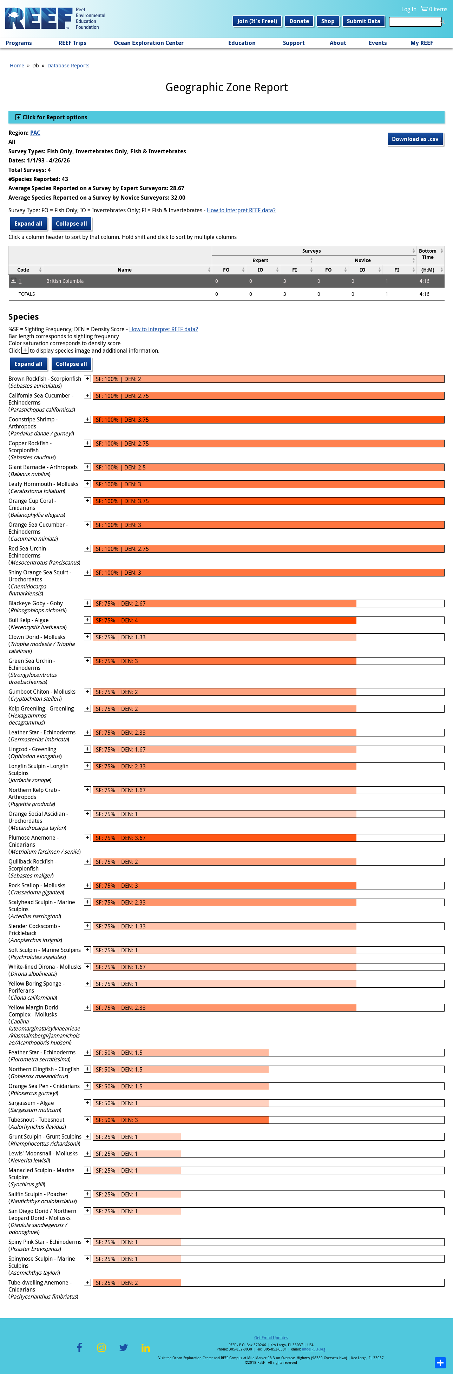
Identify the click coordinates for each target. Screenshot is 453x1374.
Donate (299, 21)
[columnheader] (314, 250)
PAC (35, 132)
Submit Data (363, 21)
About (338, 43)
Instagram (101, 1352)
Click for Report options (54, 117)
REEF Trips (72, 43)
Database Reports (68, 65)
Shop (328, 21)
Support (294, 43)
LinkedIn (145, 1352)
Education (242, 43)
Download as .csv (415, 139)
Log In (408, 9)
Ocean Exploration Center (149, 43)
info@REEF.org (313, 1349)
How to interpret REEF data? (241, 210)
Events (378, 43)
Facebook (79, 1352)
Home (17, 65)
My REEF (422, 43)
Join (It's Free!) (257, 21)
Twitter (124, 1352)
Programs (19, 43)
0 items (438, 9)
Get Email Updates (271, 1337)
